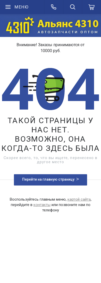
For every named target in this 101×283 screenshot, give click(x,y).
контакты (41, 204)
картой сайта (79, 199)
